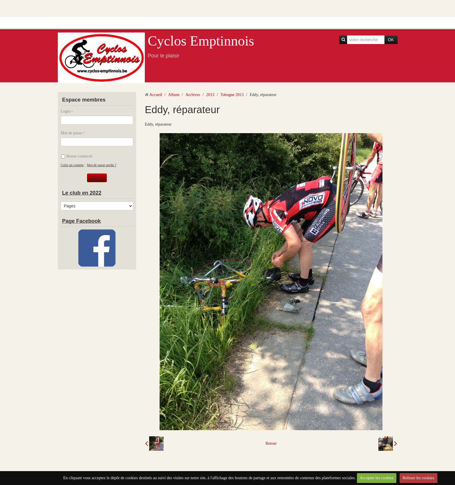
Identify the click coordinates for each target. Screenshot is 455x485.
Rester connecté (76, 156)
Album (173, 95)
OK (391, 39)
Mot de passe (71, 133)
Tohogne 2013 (231, 95)
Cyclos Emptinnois (201, 40)
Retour (271, 443)
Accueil (155, 95)
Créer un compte (72, 165)
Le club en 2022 (81, 193)
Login (65, 111)
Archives (192, 95)
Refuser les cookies (418, 478)
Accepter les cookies (376, 478)
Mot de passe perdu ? (101, 165)
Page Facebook (81, 221)
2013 (210, 95)
